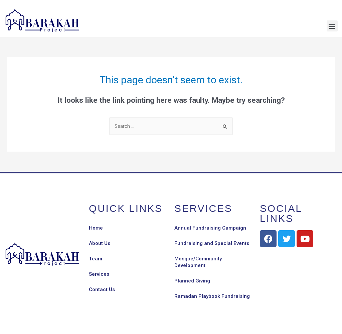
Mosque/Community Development (198, 262)
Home (96, 228)
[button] (332, 25)
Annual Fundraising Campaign (210, 228)
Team (95, 259)
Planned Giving (192, 281)
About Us (99, 243)
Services (99, 274)
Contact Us (102, 289)
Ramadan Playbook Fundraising (212, 296)
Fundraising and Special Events (211, 243)
